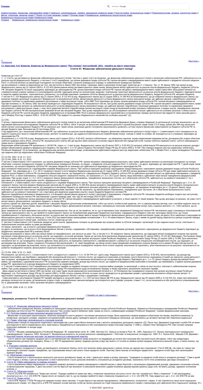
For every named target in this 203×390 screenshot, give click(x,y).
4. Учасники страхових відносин (22, 346)
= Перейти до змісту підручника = (101, 295)
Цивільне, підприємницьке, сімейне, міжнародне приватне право (82, 13)
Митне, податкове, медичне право (17, 15)
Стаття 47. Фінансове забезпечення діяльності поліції (32, 306)
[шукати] (146, 6)
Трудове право (77, 15)
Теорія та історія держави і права (52, 15)
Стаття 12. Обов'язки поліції (20, 371)
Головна (5, 20)
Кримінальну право (70, 20)
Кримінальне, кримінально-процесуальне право (109, 15)
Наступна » (193, 61)
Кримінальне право (43, 18)
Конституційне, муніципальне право (132, 13)
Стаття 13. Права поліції (18, 378)
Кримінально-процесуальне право (17, 18)
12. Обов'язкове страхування (20, 355)
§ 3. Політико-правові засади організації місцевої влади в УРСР (37, 313)
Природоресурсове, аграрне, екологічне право (174, 13)
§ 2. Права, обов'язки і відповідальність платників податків (35, 320)
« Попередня (6, 61)
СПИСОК (11, 329)
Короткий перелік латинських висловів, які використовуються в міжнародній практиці (47, 336)
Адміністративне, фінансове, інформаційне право (25, 13)
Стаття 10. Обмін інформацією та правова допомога (32, 362)
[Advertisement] (101, 39)
